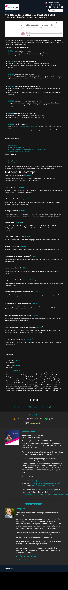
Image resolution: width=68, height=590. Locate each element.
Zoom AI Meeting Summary (16, 147)
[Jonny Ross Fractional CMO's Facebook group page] (49, 8)
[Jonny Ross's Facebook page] (17, 559)
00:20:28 (11, 101)
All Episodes (32, 407)
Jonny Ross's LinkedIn (15, 161)
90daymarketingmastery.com (28, 126)
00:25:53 (35, 315)
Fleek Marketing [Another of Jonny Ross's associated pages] (22, 563)
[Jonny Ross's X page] (21, 559)
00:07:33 (11, 74)
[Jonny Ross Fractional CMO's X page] (53, 8)
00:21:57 (37, 292)
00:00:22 (28, 175)
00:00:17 (11, 51)
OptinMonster (12, 145)
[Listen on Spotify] (50, 420)
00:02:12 (21, 187)
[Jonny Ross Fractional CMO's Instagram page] (57, 8)
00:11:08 (27, 236)
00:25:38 (11, 113)
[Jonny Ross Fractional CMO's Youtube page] (61, 8)
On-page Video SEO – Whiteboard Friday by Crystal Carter (27, 149)
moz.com (59, 76)
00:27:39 (39, 327)
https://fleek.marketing (46, 493)
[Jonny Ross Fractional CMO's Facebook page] (46, 8)
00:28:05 (11, 124)
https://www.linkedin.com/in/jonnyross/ (45, 486)
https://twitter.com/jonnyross (43, 489)
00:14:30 (23, 246)
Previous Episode (48, 407)
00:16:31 (33, 256)
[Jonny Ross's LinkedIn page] (25, 559)
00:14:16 (10, 87)
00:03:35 (26, 199)
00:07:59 (19, 223)
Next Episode (18, 407)
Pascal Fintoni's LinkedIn (15, 163)
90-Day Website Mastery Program (19, 151)
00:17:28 (26, 268)
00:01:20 (11, 62)
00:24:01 (36, 304)
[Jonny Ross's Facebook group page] (19, 559)
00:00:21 (17, 366)
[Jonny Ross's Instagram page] (23, 559)
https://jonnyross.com (39, 484)
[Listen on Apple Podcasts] (34, 420)
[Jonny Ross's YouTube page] (27, 559)
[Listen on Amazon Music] (33, 426)
